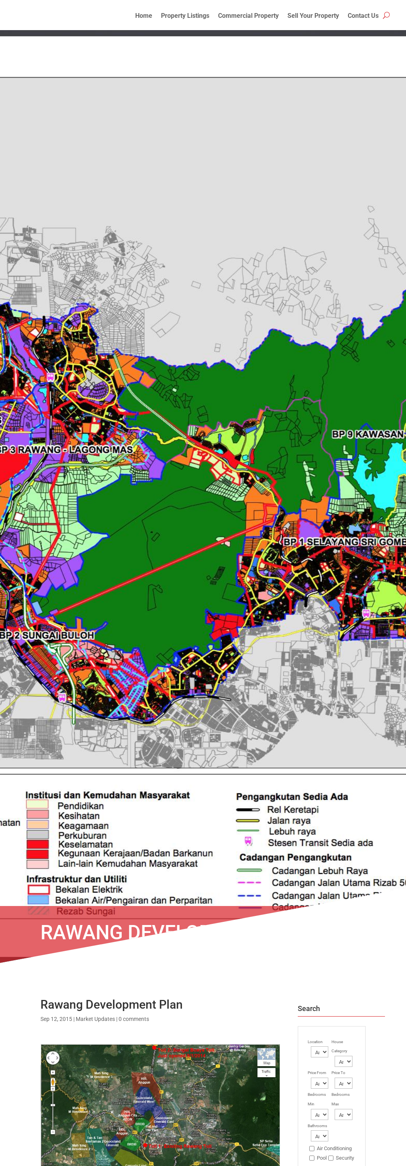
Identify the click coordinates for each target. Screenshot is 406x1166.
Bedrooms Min (317, 1099)
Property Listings (185, 16)
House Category (339, 1046)
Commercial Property (248, 16)
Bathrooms (317, 1126)
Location (315, 1042)
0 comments (134, 1019)
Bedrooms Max (340, 1099)
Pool (322, 1158)
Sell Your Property (313, 16)
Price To (338, 1072)
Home (143, 16)
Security (345, 1158)
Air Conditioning (334, 1148)
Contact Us (363, 16)
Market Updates (95, 1019)
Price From (317, 1072)
